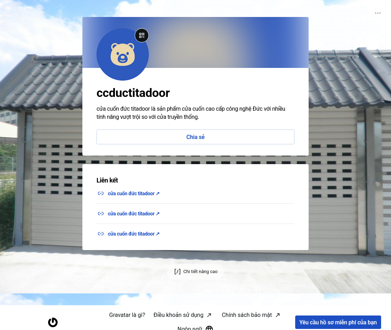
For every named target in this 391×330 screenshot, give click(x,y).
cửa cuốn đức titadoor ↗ (134, 193)
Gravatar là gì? (127, 315)
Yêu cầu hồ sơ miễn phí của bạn (338, 322)
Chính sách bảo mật (247, 315)
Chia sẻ (195, 137)
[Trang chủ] (53, 322)
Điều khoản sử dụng (178, 315)
